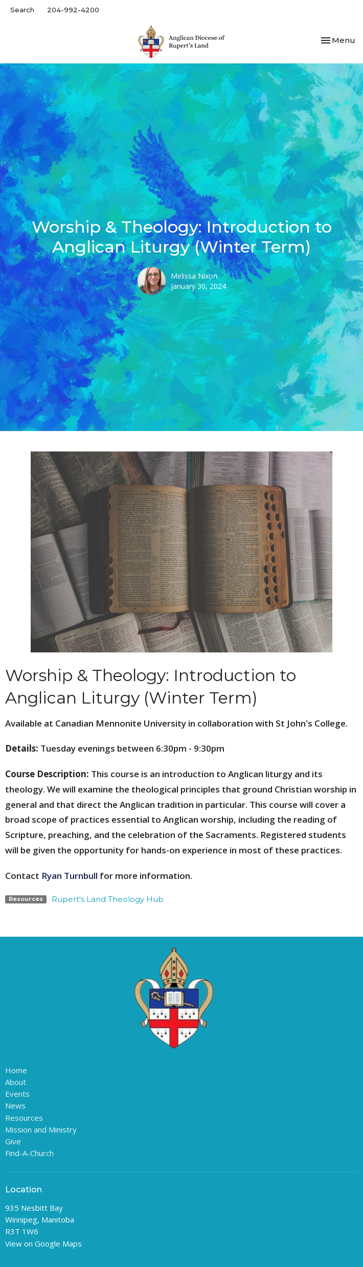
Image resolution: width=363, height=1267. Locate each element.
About (15, 1082)
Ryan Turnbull (69, 875)
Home (16, 1070)
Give (13, 1141)
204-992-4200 (73, 10)
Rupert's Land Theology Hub (108, 899)
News (15, 1105)
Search (22, 10)
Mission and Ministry (41, 1129)
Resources (24, 1118)
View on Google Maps (43, 1243)
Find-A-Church (29, 1153)
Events (17, 1094)
